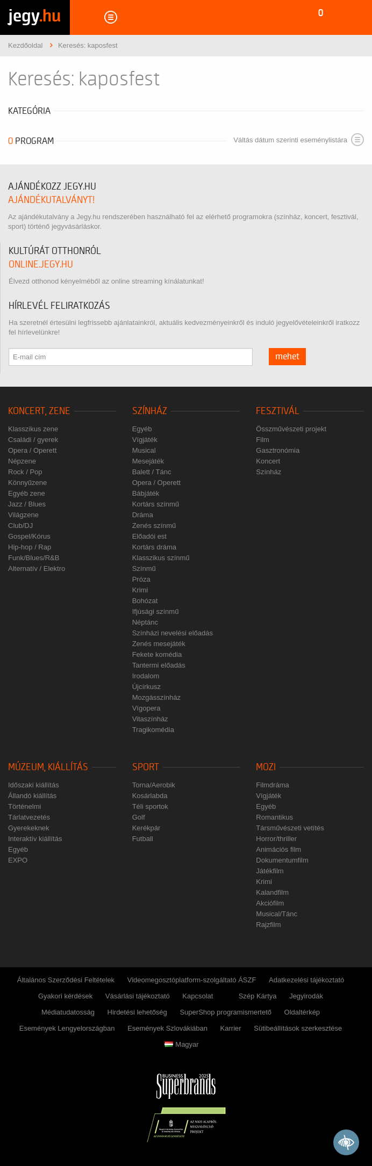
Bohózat (145, 601)
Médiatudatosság (68, 1012)
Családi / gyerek (33, 440)
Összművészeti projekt (291, 429)
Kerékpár (146, 828)
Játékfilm (269, 871)
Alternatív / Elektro (36, 568)
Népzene (22, 461)
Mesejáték (148, 461)
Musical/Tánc (276, 914)
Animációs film (278, 849)
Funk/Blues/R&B (33, 558)
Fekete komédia (157, 654)
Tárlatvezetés (29, 817)
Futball (142, 839)
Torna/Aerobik (153, 785)
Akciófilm (270, 903)
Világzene (23, 515)
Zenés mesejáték (158, 644)
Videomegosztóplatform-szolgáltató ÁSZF (191, 980)
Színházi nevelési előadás (172, 633)
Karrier (230, 1028)
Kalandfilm (272, 892)
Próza (141, 579)
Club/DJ (20, 526)
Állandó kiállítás (32, 796)
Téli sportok (150, 806)
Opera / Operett (32, 450)
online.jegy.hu (41, 264)
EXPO (17, 860)
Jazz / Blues (27, 504)
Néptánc (145, 622)
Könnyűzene (27, 483)
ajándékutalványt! (51, 200)
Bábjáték (146, 493)
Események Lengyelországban (67, 1028)
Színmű (144, 568)
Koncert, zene (39, 411)
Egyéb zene (26, 493)
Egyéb (142, 429)
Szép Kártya (258, 996)
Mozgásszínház (156, 697)
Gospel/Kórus (29, 536)
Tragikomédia (153, 730)
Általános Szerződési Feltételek (66, 980)
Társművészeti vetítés (290, 828)
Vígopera (146, 708)
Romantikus (274, 817)
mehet (287, 356)
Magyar (181, 1044)
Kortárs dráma (154, 547)
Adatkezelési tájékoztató (306, 980)
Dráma (142, 515)
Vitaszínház (150, 719)
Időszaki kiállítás (33, 785)
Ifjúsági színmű (155, 611)
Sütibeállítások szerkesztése (298, 1028)
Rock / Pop (25, 472)
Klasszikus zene (33, 429)
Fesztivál (277, 411)
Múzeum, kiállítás (48, 767)
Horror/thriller (276, 839)
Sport (145, 767)
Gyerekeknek (28, 828)
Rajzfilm (268, 925)
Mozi (266, 767)
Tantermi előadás (158, 665)
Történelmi (24, 806)
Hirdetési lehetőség (137, 1012)
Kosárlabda (150, 796)
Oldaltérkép (302, 1012)
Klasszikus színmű (161, 558)
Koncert (268, 461)
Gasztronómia (277, 450)
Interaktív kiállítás (35, 839)
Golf (138, 817)
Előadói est (149, 536)
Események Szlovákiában (167, 1028)
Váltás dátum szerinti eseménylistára (298, 139)
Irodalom (146, 676)
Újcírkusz (146, 687)
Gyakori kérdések (65, 996)
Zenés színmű (154, 526)
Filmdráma (272, 785)
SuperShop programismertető (225, 1012)
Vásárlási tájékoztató (137, 996)
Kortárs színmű (155, 504)
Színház (149, 411)
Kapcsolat (197, 996)
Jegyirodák (306, 996)
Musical (144, 450)
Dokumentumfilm (282, 860)
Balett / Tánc (151, 472)
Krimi (140, 590)
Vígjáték (145, 440)
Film (262, 440)
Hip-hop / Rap (29, 547)
